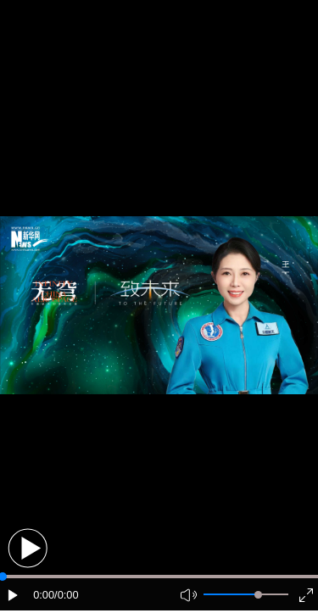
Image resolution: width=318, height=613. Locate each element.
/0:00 (66, 594)
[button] (27, 548)
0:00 (43, 594)
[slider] (258, 595)
